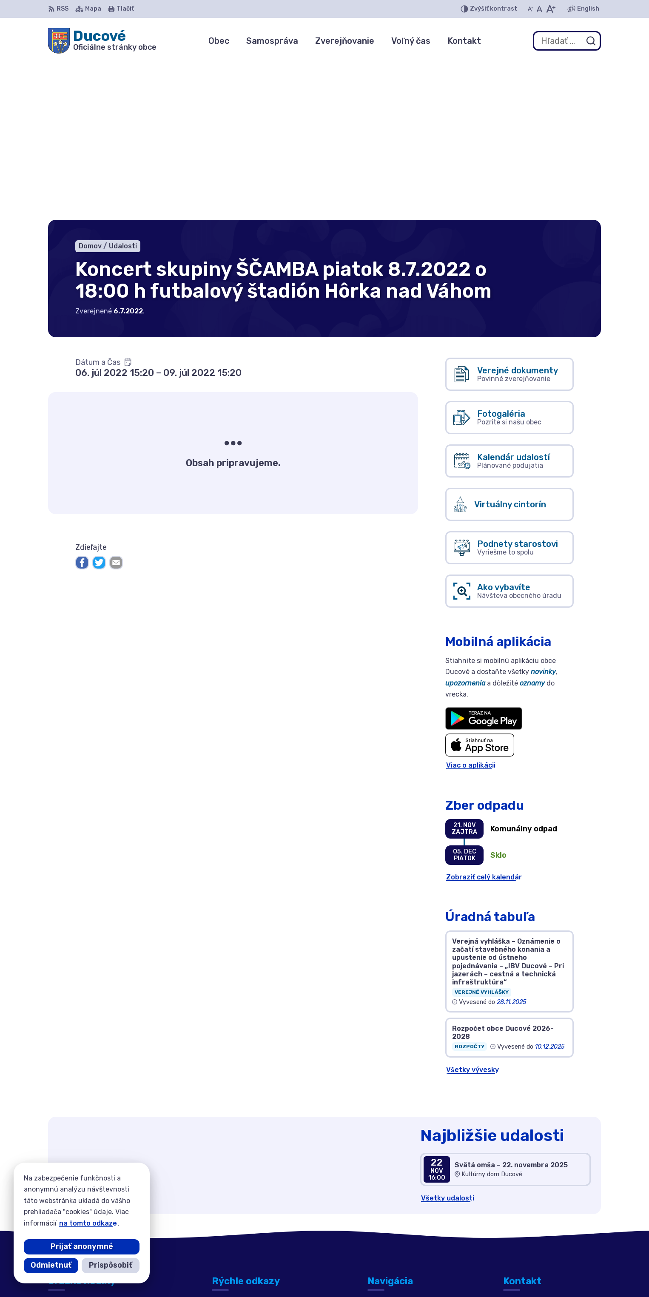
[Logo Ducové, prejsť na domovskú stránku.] (102, 41)
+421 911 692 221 (532, 1218)
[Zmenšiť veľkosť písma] (530, 9)
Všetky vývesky (472, 911)
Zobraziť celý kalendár (484, 718)
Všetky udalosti (447, 1039)
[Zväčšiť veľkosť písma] (550, 9)
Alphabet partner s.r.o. (343, 1274)
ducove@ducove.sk (536, 1228)
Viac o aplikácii (470, 606)
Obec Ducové (466, 1274)
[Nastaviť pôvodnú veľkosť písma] (539, 9)
